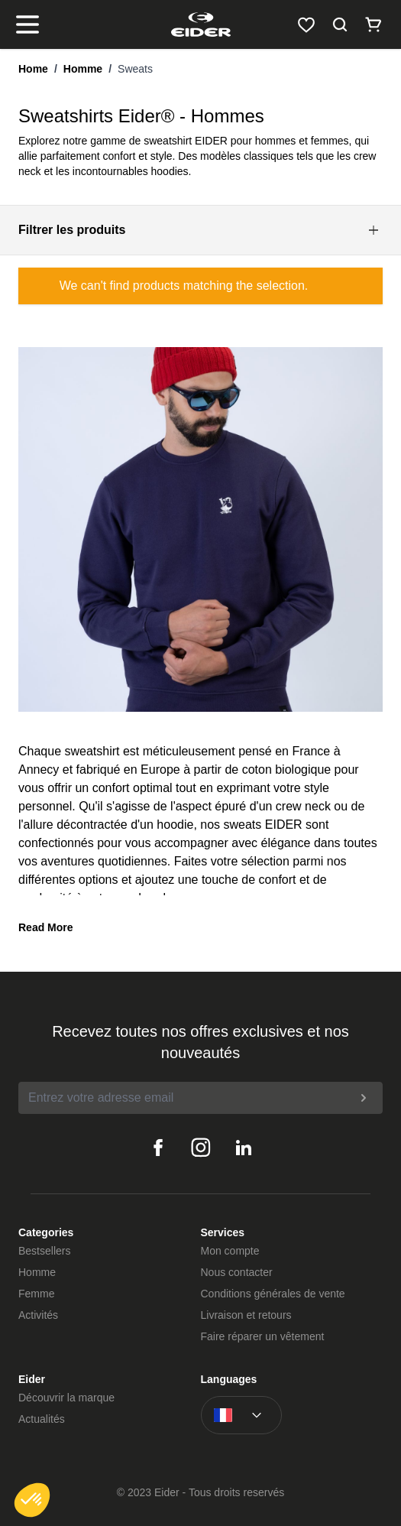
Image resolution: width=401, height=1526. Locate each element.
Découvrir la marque (66, 1397)
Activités (38, 1315)
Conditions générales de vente (273, 1293)
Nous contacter (237, 1272)
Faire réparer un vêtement (263, 1336)
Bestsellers (44, 1251)
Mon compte (230, 1251)
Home (33, 69)
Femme (36, 1293)
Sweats (135, 69)
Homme (82, 69)
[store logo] (200, 24)
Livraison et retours (246, 1315)
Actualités (41, 1419)
